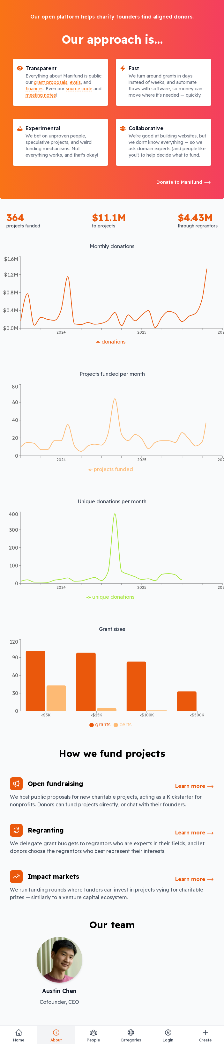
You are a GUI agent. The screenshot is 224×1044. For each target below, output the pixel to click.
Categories (131, 1035)
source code (79, 89)
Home (18, 1035)
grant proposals (50, 82)
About (56, 1035)
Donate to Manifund (183, 182)
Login (168, 1035)
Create (205, 1035)
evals (75, 82)
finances (34, 89)
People (93, 1035)
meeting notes (41, 95)
